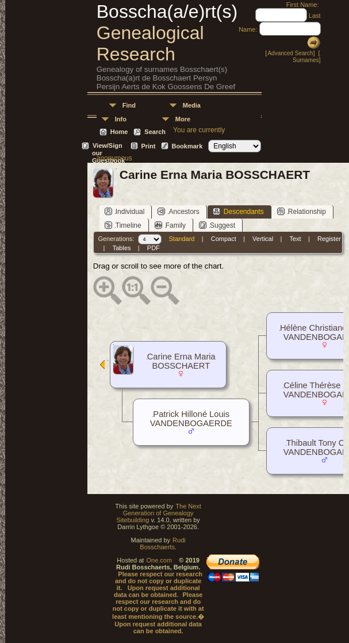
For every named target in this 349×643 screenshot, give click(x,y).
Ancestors (178, 211)
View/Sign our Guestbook (108, 146)
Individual (125, 211)
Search (155, 131)
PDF (153, 247)
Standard (182, 238)
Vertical (262, 238)
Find (129, 105)
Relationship (301, 211)
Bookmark (186, 146)
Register (329, 238)
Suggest (217, 225)
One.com (159, 560)
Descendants (238, 211)
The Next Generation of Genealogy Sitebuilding (158, 513)
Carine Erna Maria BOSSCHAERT (181, 361)
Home (119, 131)
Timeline (123, 225)
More (182, 119)
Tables (122, 247)
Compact (223, 238)
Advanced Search (290, 53)
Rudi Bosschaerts (162, 543)
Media (192, 105)
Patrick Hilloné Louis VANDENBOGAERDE (191, 418)
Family (170, 225)
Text (295, 238)
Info (120, 119)
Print (148, 146)
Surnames (306, 60)
